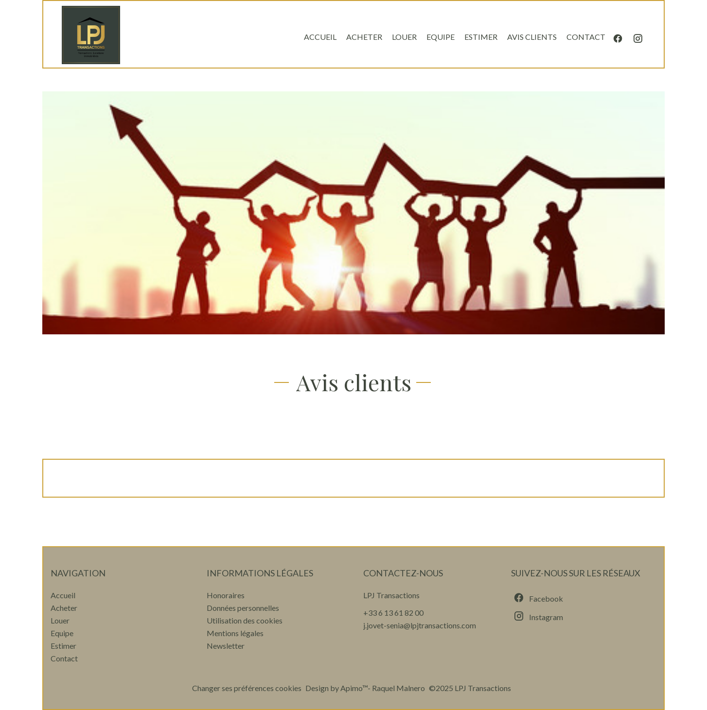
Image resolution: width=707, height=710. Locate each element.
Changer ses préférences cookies (246, 688)
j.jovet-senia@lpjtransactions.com (419, 625)
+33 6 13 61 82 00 (393, 612)
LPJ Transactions (391, 595)
